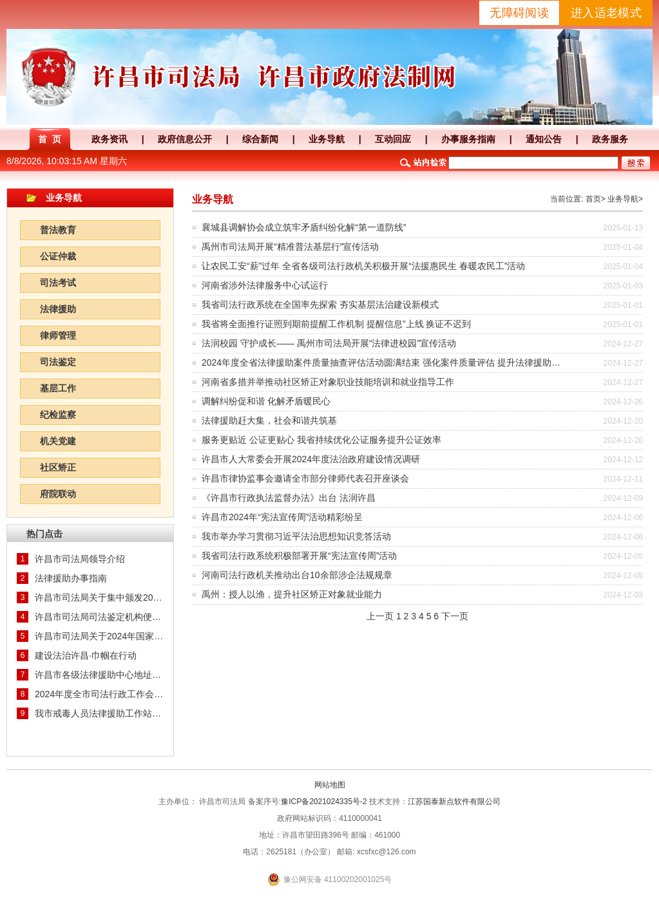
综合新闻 (260, 139)
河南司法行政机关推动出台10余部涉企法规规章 (297, 575)
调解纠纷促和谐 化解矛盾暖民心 (266, 401)
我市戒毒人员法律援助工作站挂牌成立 (99, 713)
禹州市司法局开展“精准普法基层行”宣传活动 (290, 246)
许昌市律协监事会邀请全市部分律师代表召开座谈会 (305, 478)
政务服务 (610, 139)
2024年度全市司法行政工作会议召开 (99, 694)
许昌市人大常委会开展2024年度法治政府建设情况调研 (311, 459)
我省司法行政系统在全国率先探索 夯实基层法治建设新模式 (320, 304)
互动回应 (393, 139)
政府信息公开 (185, 139)
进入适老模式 (606, 12)
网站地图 (329, 784)
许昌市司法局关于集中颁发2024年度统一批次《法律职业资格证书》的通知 (99, 597)
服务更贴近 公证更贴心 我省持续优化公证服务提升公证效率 (321, 440)
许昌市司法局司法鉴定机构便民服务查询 (99, 617)
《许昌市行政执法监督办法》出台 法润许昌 (289, 498)
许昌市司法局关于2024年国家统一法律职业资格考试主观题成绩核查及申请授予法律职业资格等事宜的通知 (99, 636)
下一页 (454, 616)
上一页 (380, 616)
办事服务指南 (468, 139)
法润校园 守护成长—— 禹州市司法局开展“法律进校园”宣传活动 (329, 343)
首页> (596, 198)
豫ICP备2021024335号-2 (324, 801)
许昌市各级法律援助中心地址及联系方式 (99, 675)
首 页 (49, 139)
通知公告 (544, 139)
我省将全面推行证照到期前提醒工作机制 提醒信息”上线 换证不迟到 (336, 324)
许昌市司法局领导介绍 (80, 559)
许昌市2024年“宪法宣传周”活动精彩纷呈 (282, 517)
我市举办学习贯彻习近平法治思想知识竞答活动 (296, 536)
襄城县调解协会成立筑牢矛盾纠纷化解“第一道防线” (304, 227)
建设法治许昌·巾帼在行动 (86, 655)
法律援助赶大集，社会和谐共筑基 (269, 420)
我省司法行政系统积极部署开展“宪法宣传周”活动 (299, 555)
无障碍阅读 (519, 12)
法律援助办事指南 (71, 578)
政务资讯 (109, 139)
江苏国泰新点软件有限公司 (454, 801)
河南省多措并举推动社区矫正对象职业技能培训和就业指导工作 (328, 382)
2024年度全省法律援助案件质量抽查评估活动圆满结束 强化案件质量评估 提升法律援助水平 (385, 362)
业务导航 (327, 139)
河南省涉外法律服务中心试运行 (265, 285)
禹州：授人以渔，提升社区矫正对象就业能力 (292, 594)
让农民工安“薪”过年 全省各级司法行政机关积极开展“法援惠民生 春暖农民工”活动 (363, 266)
